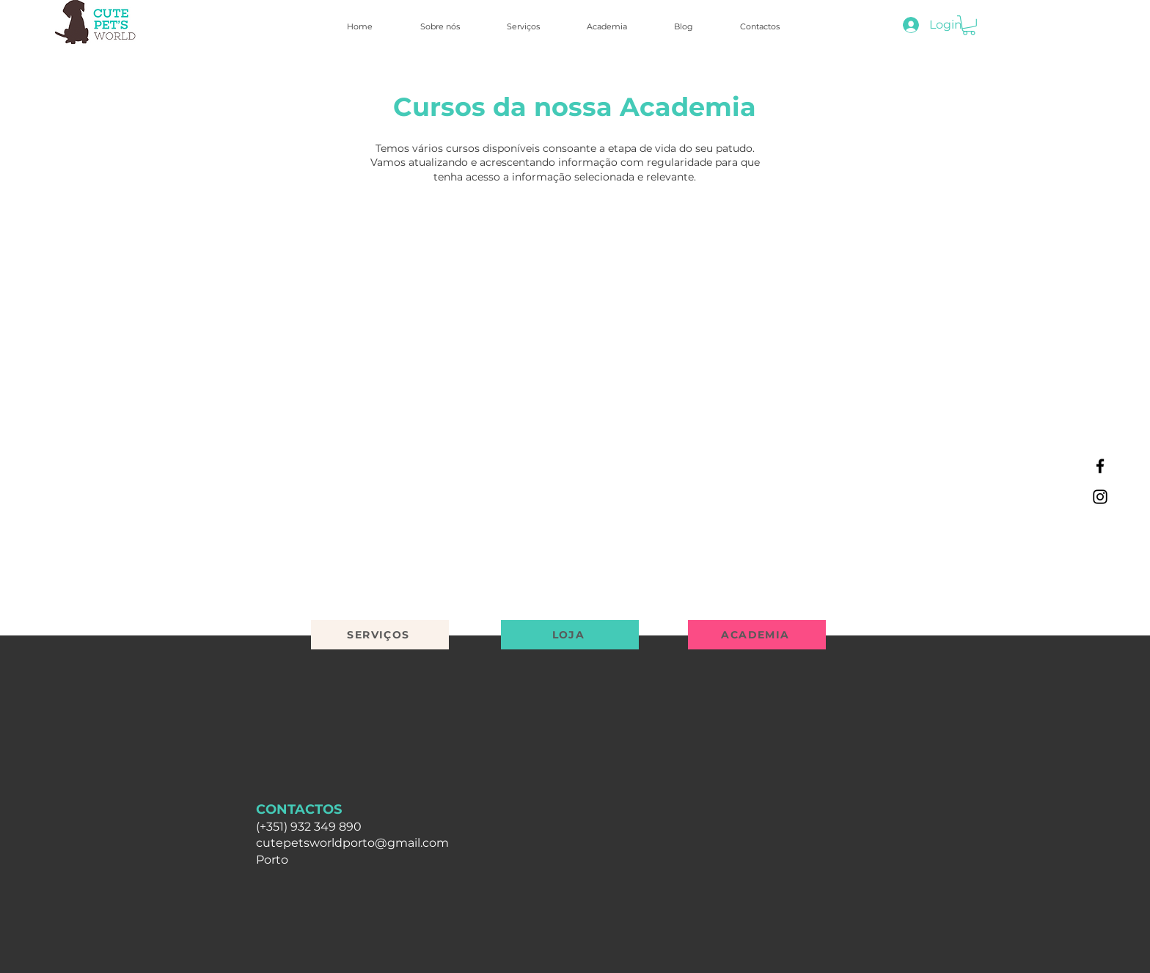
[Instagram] (1100, 496)
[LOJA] (570, 634)
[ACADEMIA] (757, 634)
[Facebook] (1100, 465)
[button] (969, 25)
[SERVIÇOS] (380, 634)
